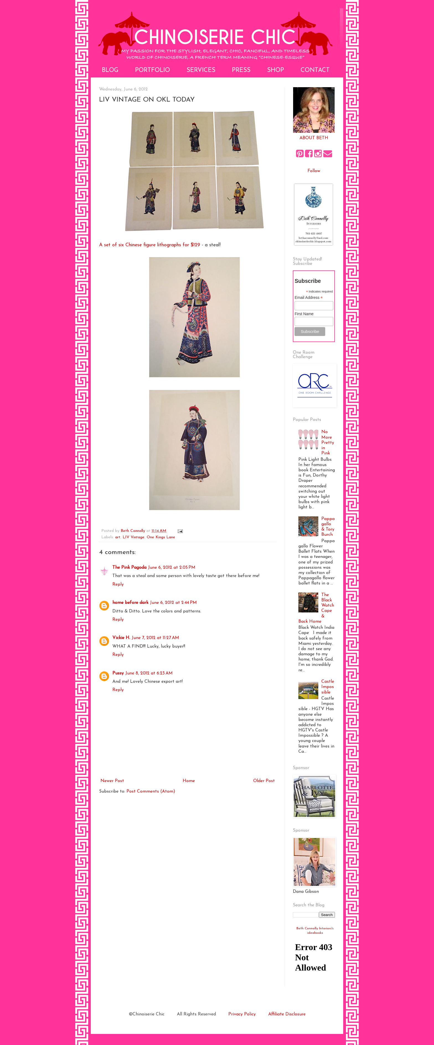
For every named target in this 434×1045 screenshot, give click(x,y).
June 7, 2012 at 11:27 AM (155, 638)
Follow (314, 171)
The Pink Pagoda (129, 567)
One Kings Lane (161, 537)
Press (241, 70)
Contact (315, 70)
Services (201, 70)
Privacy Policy (242, 1014)
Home (189, 781)
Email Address (308, 297)
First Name (303, 314)
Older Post (264, 781)
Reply (118, 584)
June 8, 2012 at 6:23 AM (149, 673)
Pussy (118, 673)
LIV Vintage (133, 537)
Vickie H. (121, 638)
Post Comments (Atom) (150, 791)
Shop (275, 70)
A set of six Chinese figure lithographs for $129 (149, 245)
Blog (110, 70)
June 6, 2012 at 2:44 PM (173, 603)
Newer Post (112, 781)
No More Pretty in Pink (327, 443)
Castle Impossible (327, 686)
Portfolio (152, 70)
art (117, 537)
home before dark (130, 603)
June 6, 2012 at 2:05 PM (171, 567)
